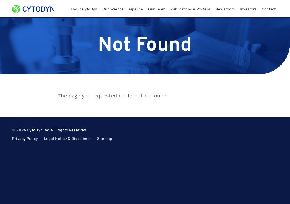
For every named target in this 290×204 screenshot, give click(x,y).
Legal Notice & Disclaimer (67, 139)
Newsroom (225, 9)
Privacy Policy (25, 139)
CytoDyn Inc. (38, 130)
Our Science (113, 9)
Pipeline (136, 9)
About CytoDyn (83, 9)
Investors (248, 9)
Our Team (156, 9)
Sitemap (104, 139)
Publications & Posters (190, 9)
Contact (269, 9)
